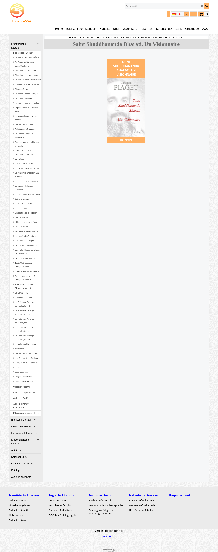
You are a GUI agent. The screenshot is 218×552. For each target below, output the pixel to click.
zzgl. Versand (126, 139)
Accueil (107, 536)
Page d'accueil (180, 495)
